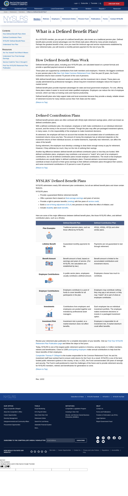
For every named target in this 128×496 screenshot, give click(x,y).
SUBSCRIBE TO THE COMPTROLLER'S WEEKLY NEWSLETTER (25, 440)
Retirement (38, 9)
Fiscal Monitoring (40, 408)
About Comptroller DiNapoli (12, 408)
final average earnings (74, 198)
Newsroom (117, 9)
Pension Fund (83, 19)
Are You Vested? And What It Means (15, 52)
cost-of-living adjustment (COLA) (59, 205)
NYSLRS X (106, 396)
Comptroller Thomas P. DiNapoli (48, 356)
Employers (56, 19)
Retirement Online (69, 19)
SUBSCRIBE (81, 440)
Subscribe (84, 3)
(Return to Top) (42, 102)
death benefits (62, 208)
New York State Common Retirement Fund (73, 73)
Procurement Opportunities (12, 424)
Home (5, 12)
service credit (93, 201)
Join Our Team (113, 4)
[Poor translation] (7, 466)
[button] (100, 3)
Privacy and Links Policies (91, 450)
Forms (105, 19)
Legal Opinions (100, 418)
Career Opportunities (10, 415)
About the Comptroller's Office (13, 412)
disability (49, 208)
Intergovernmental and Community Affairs (16, 421)
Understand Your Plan (10, 44)
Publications (95, 19)
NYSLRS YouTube (118, 396)
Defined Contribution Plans (12, 37)
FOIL (84, 452)
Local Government (57, 9)
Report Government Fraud (104, 421)
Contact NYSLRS (116, 19)
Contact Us (99, 408)
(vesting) (70, 201)
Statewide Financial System (43, 424)
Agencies (74, 9)
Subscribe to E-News (77, 396)
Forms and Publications (103, 412)
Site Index (52, 450)
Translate (94, 3)
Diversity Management (10, 418)
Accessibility (115, 450)
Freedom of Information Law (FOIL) (107, 415)
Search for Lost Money (41, 421)
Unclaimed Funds (21, 9)
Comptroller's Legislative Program (76, 408)
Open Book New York (41, 415)
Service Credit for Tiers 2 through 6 (15, 62)
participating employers (77, 350)
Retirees (46, 19)
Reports (101, 9)
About (4, 9)
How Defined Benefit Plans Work (14, 34)
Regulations (105, 450)
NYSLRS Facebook (93, 396)
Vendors (88, 9)
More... (37, 428)
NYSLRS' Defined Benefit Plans (14, 41)
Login (75, 3)
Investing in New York (72, 412)
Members (22, 12)
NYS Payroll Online (40, 412)
